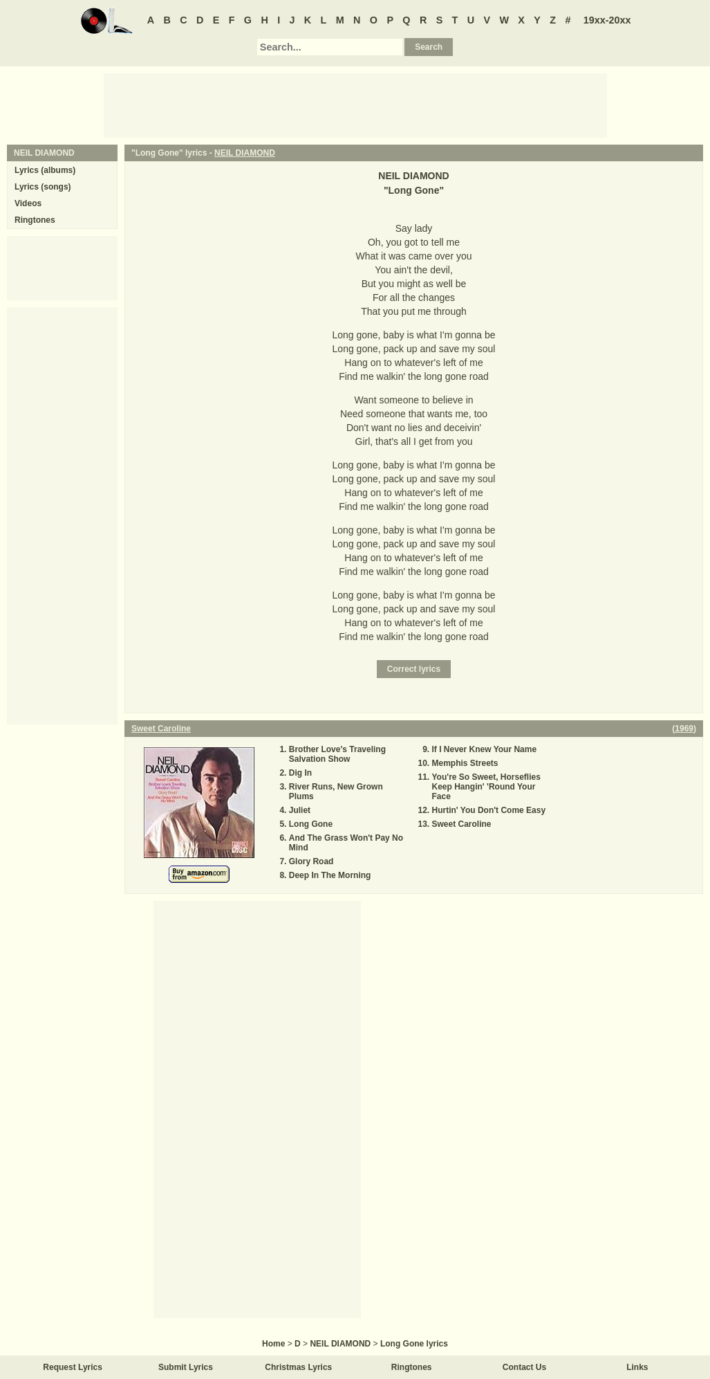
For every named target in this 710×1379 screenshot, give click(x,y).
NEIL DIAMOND (244, 153)
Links (637, 1367)
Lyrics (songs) (43, 187)
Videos (28, 203)
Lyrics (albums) (45, 170)
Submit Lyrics (185, 1367)
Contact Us (524, 1367)
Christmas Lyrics (298, 1367)
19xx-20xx (607, 20)
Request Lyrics (72, 1367)
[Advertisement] (355, 104)
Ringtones (35, 220)
